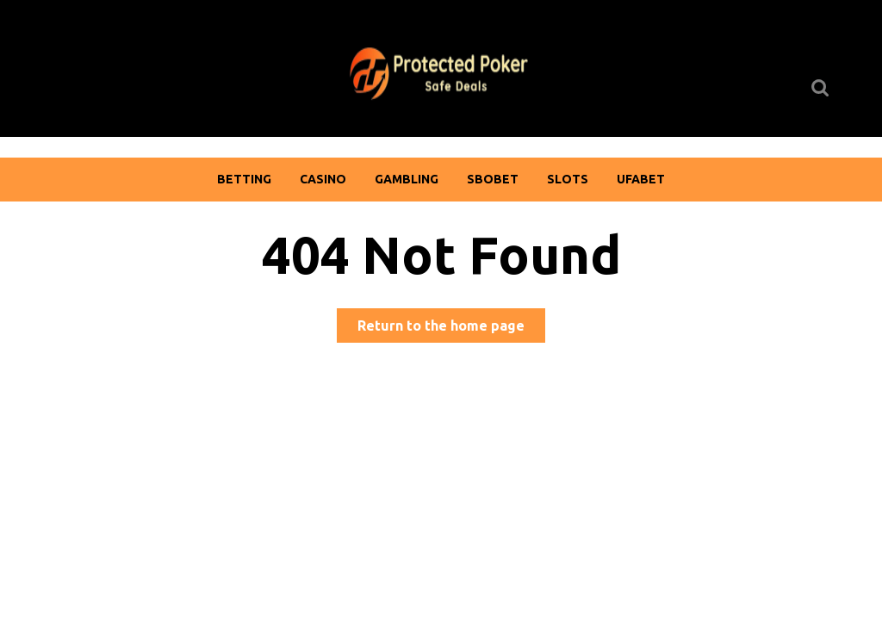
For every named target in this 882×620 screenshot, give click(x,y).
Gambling (406, 179)
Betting (244, 179)
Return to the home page (451, 328)
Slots (567, 179)
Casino (323, 179)
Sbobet (493, 179)
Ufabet (641, 179)
